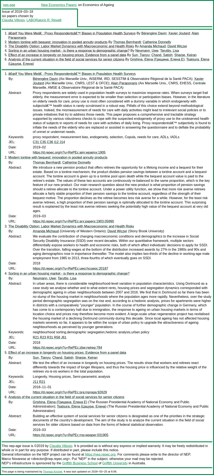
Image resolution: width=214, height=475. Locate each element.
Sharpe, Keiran (185, 55)
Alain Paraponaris (124, 83)
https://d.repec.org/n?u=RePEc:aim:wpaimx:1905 (69, 152)
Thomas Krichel (52, 471)
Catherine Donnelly (157, 42)
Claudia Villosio (13, 20)
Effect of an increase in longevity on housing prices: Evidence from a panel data (67, 55)
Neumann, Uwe (146, 50)
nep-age (9, 5)
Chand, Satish (162, 55)
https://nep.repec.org (100, 454)
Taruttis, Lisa (169, 50)
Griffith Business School (80, 463)
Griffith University (115, 463)
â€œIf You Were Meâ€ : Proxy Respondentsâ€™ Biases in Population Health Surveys (72, 33)
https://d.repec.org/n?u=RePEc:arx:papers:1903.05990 (73, 221)
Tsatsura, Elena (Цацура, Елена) (81, 406)
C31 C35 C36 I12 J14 (49, 142)
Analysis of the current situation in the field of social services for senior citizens (66, 59)
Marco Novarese (14, 459)
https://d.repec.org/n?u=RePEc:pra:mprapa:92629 (70, 392)
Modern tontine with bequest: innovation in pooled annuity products (57, 42)
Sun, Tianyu (141, 55)
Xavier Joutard (179, 33)
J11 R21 (39, 382)
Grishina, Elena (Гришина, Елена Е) (157, 59)
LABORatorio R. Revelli (44, 20)
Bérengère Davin (154, 33)
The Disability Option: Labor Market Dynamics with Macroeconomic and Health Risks (71, 46)
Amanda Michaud (153, 46)
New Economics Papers (59, 5)
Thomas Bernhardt (127, 42)
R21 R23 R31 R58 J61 (49, 337)
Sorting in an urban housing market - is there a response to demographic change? (69, 50)
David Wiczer (177, 46)
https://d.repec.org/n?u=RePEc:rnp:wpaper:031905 (70, 435)
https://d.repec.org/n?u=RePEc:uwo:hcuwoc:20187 (70, 268)
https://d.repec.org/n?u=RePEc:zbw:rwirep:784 (67, 347)
